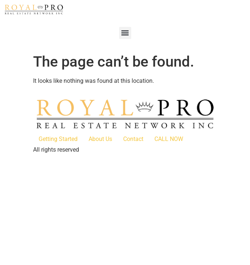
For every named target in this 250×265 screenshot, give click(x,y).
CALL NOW (168, 138)
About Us (100, 138)
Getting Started (58, 138)
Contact (133, 138)
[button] (125, 33)
